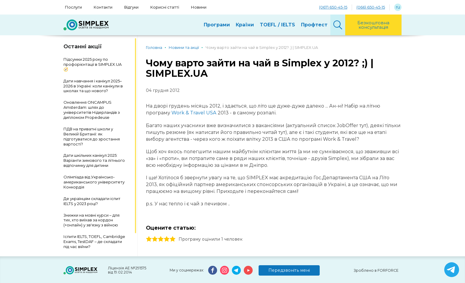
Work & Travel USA (193, 113)
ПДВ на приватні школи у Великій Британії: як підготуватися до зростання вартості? (91, 136)
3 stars (161, 239)
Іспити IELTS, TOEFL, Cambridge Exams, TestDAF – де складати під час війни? (94, 241)
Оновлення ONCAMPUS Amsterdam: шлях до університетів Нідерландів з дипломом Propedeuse (91, 110)
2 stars (155, 239)
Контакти (103, 7)
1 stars (149, 239)
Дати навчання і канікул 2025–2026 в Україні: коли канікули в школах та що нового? (93, 86)
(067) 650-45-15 (333, 7)
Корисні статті (164, 7)
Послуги (73, 7)
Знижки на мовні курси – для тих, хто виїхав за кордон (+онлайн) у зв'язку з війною (91, 220)
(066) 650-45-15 (370, 7)
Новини (198, 7)
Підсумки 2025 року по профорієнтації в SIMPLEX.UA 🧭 (92, 64)
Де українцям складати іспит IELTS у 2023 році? (91, 201)
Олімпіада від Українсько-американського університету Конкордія (94, 182)
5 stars (173, 239)
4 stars (167, 239)
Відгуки (131, 7)
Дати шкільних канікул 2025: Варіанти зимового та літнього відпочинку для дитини (94, 160)
